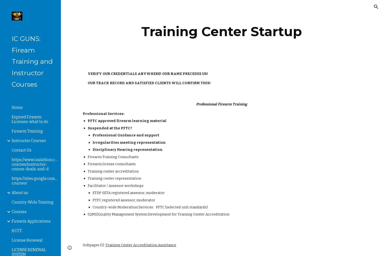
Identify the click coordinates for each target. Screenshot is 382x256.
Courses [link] (19, 211)
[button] (376, 7)
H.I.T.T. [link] (17, 230)
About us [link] (20, 192)
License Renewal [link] (27, 240)
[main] (221, 32)
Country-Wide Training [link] (33, 202)
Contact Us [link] (21, 150)
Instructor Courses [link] (29, 140)
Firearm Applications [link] (31, 221)
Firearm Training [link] (27, 131)
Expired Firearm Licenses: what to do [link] (30, 119)
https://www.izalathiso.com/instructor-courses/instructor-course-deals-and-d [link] (35, 164)
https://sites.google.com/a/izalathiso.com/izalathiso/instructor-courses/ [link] (35, 180)
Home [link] (17, 107)
